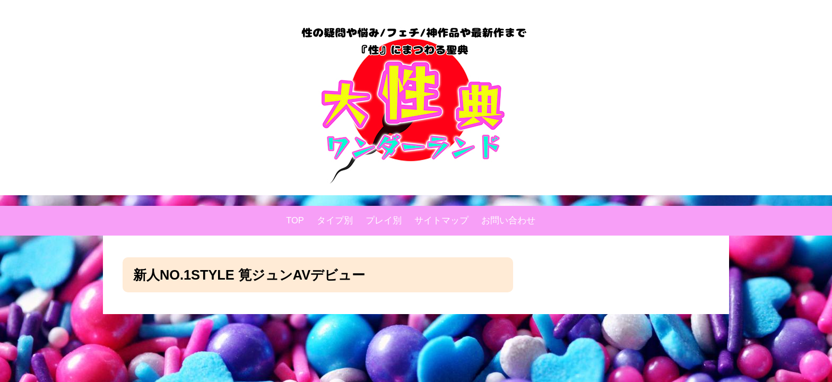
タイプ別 (335, 220)
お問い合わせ (508, 220)
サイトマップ (441, 220)
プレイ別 (384, 220)
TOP (295, 220)
